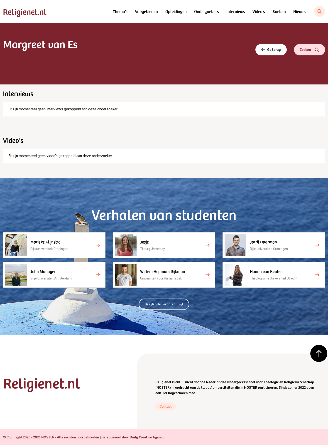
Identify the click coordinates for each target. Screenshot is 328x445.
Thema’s (120, 11)
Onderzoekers (206, 11)
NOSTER (163, 387)
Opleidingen (176, 11)
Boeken (279, 11)
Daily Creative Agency (147, 437)
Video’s (258, 11)
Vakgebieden (146, 11)
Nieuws (299, 11)
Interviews (235, 11)
